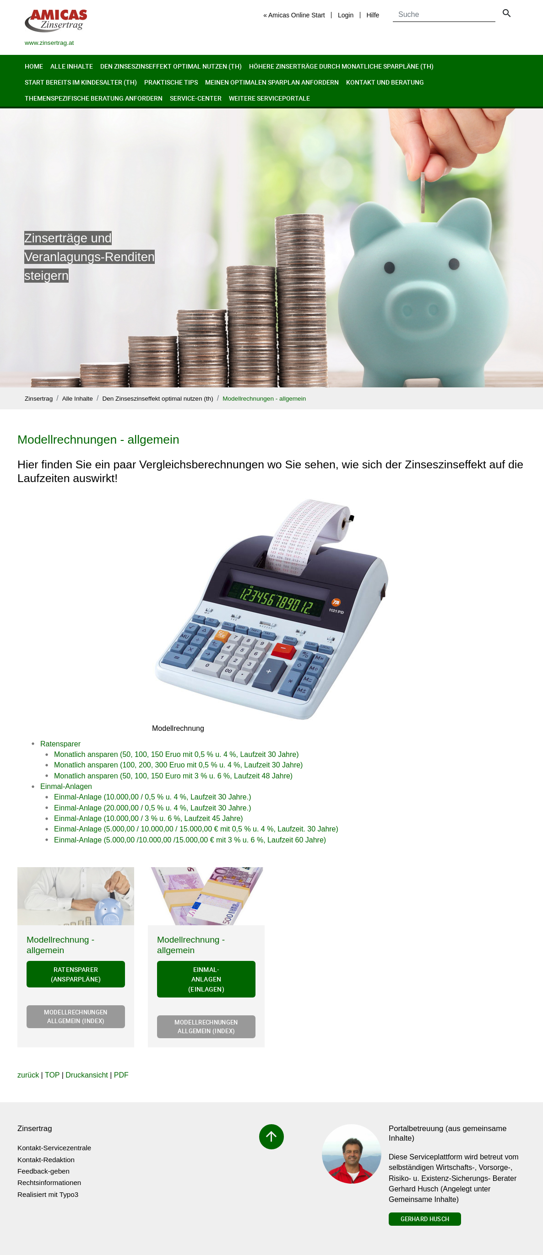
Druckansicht (86, 1075)
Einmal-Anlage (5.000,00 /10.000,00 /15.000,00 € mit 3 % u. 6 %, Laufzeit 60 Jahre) (190, 840)
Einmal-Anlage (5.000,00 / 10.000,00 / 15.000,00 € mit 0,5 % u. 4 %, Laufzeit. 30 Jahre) (196, 829)
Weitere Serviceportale (269, 98)
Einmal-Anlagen (66, 786)
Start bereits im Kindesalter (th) (81, 82)
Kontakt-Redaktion (46, 1160)
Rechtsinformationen (49, 1182)
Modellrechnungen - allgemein (264, 398)
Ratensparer (60, 744)
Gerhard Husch (425, 1219)
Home (34, 66)
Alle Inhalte (71, 66)
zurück (28, 1075)
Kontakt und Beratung (385, 82)
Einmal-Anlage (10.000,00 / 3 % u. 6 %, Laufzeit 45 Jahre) (148, 818)
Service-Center (196, 98)
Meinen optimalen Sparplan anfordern (272, 82)
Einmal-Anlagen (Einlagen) (206, 979)
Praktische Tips (171, 82)
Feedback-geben (43, 1171)
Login (345, 15)
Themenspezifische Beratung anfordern (94, 98)
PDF (121, 1075)
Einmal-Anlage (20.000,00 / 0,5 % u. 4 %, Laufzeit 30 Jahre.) (152, 808)
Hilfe (372, 15)
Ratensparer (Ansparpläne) (76, 974)
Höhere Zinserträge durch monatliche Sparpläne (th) (341, 66)
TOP (52, 1075)
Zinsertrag (39, 398)
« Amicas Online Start (294, 15)
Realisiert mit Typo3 (47, 1194)
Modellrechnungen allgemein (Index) (75, 1016)
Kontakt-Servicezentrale (54, 1148)
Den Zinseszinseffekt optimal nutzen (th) (171, 66)
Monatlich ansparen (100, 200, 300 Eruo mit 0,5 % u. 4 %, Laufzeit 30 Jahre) (178, 765)
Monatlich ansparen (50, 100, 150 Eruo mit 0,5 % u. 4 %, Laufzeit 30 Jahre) (176, 754)
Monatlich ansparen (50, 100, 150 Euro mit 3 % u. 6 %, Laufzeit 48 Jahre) (173, 776)
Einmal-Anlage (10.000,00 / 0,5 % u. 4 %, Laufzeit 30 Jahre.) (152, 797)
